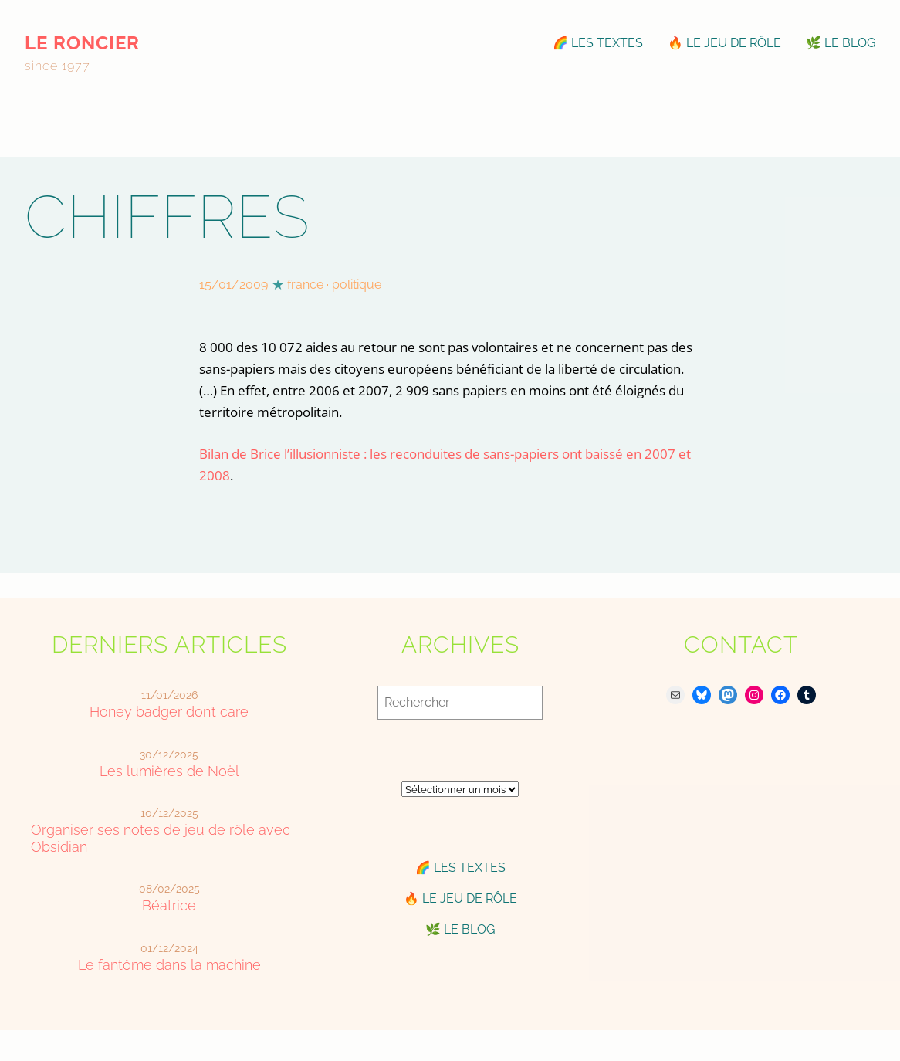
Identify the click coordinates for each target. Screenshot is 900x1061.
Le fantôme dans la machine (169, 965)
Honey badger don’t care (169, 711)
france (305, 284)
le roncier (82, 43)
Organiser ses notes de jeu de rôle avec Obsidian (160, 838)
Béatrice (169, 905)
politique (356, 284)
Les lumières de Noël (169, 771)
